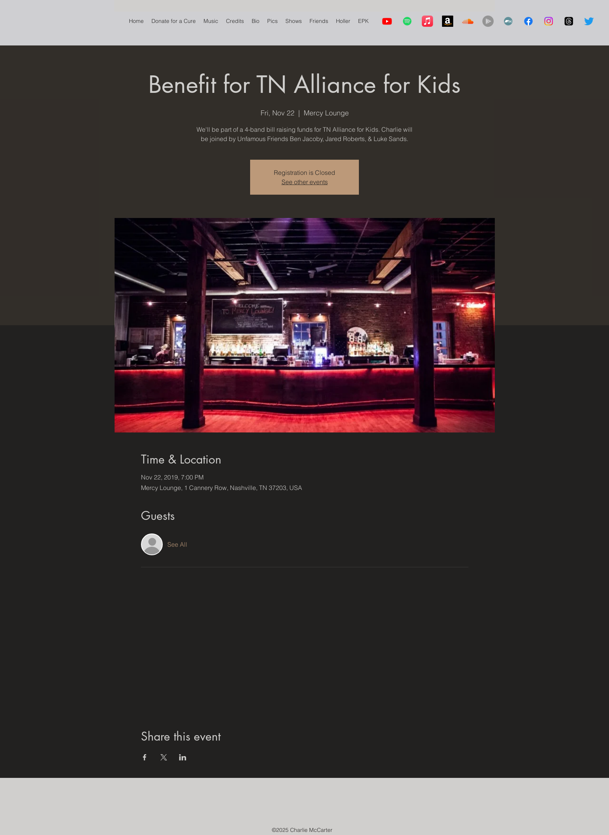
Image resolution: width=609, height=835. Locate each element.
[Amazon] (447, 21)
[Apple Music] (427, 21)
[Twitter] (589, 21)
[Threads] (568, 21)
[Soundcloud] (467, 21)
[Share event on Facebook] (144, 757)
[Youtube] (387, 21)
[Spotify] (407, 21)
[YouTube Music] (488, 21)
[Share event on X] (163, 757)
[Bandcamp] (508, 21)
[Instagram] (548, 21)
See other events (305, 182)
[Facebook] (528, 21)
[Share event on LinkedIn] (182, 757)
